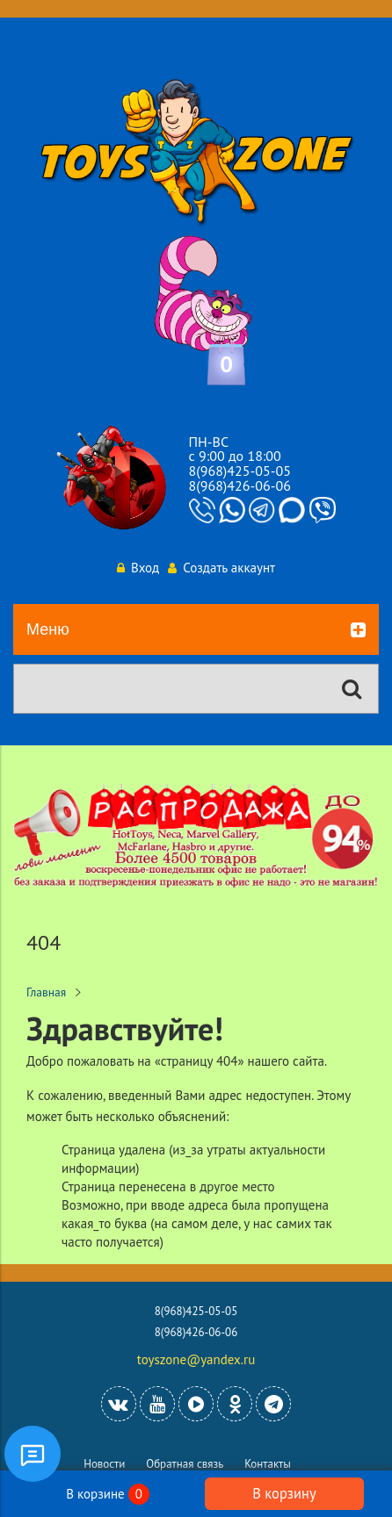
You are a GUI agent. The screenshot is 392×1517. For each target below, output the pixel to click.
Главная (46, 992)
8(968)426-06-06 (240, 485)
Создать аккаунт (221, 567)
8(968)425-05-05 (240, 470)
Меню (196, 630)
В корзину (284, 1493)
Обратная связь (184, 1463)
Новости (104, 1463)
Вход (138, 567)
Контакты (267, 1463)
